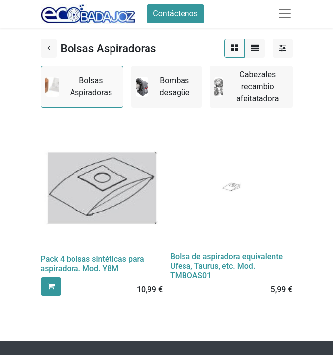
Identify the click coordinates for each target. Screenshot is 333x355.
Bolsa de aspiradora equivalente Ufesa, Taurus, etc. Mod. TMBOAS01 (226, 266)
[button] (51, 286)
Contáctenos (175, 13)
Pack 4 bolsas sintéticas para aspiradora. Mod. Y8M (92, 263)
